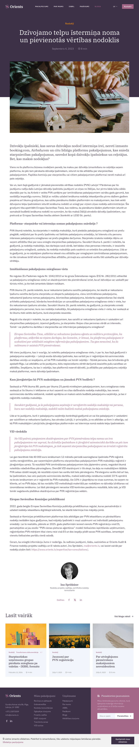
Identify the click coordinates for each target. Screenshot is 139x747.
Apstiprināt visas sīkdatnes (123, 740)
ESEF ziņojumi (40, 718)
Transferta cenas (41, 722)
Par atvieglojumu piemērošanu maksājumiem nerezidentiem (107, 661)
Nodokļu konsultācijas (43, 708)
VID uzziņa (38, 725)
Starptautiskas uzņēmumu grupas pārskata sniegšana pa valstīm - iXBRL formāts (24, 661)
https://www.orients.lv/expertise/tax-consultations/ (59, 549)
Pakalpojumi (41, 6)
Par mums (58, 6)
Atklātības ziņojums (70, 718)
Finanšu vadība (40, 715)
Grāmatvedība (40, 704)
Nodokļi (69, 23)
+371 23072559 (12, 711)
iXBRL (71, 6)
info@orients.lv (12, 715)
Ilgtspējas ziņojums (42, 711)
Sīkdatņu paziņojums (13, 742)
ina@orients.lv (91, 545)
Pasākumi (84, 6)
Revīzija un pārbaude (43, 701)
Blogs (98, 6)
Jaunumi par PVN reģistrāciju (63, 658)
